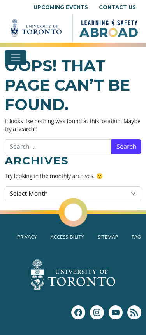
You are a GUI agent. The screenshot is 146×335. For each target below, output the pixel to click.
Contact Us (117, 7)
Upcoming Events (60, 7)
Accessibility (67, 236)
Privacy (27, 236)
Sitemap (108, 236)
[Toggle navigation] (15, 57)
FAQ (136, 236)
